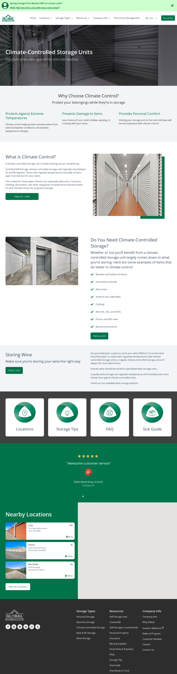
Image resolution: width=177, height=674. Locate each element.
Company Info (150, 616)
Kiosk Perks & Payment (121, 649)
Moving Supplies (118, 643)
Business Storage (85, 622)
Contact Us (148, 649)
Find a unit (14, 370)
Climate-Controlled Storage (90, 627)
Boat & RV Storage (86, 632)
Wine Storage (83, 638)
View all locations (17, 586)
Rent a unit (99, 335)
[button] (83, 496)
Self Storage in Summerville (124, 627)
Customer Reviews (152, 639)
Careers (147, 644)
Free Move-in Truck (119, 670)
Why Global (148, 622)
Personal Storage (85, 616)
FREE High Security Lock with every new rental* (35, 7)
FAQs (112, 654)
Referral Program (152, 633)
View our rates (22, 196)
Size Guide (115, 665)
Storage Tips (116, 659)
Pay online (168, 18)
